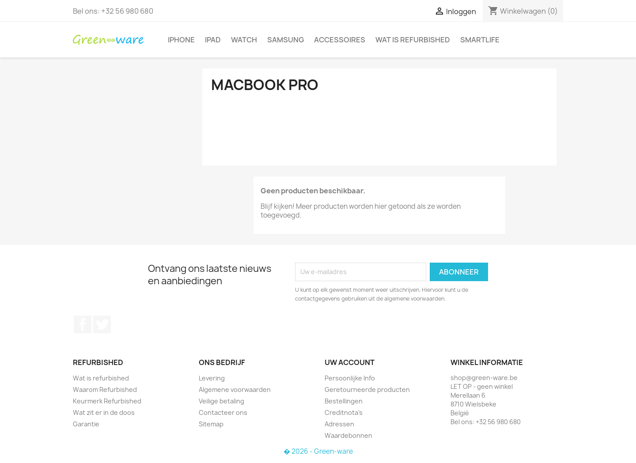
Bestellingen (344, 401)
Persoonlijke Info (350, 378)
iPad (213, 40)
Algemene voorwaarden (235, 389)
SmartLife (480, 40)
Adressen (339, 424)
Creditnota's (344, 412)
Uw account (350, 362)
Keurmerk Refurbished (107, 401)
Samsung (285, 40)
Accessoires (339, 40)
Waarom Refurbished (105, 389)
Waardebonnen (348, 435)
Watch (244, 40)
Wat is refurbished (412, 40)
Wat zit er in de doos (104, 412)
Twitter (102, 324)
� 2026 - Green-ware (318, 451)
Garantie (86, 424)
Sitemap (211, 424)
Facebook (82, 324)
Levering (212, 378)
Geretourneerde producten (367, 389)
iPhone (181, 40)
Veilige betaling (221, 401)
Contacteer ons (223, 412)
